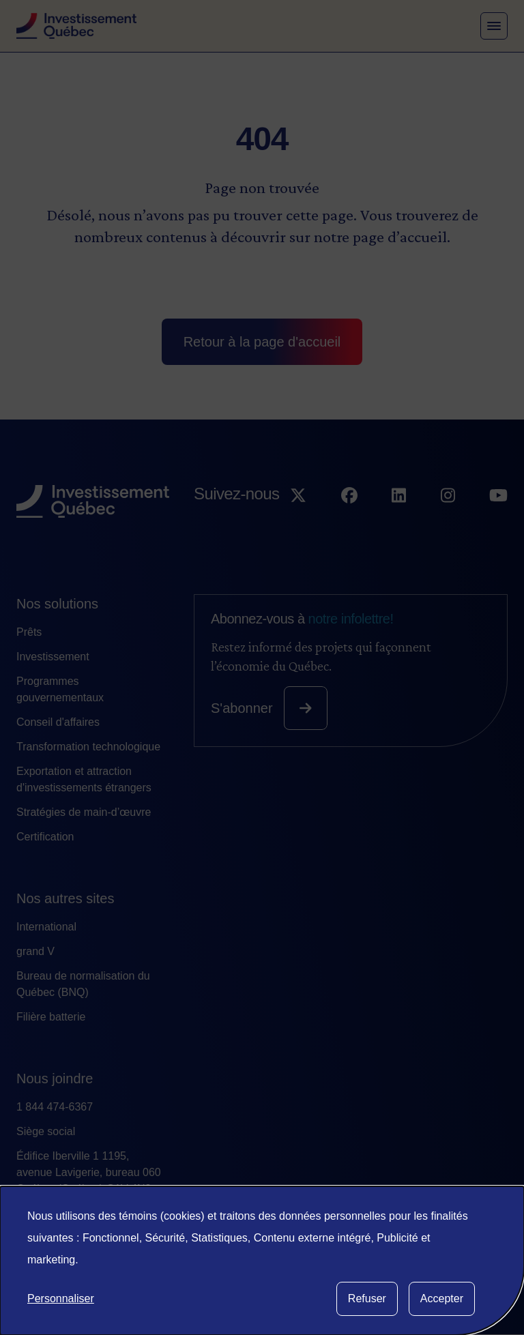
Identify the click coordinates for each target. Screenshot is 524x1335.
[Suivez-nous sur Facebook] (349, 520)
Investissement (52, 656)
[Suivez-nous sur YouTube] (498, 520)
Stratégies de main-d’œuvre (83, 812)
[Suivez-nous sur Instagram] (448, 520)
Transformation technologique (88, 746)
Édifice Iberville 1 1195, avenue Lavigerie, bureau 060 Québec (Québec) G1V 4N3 (88, 1172)
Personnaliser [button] (60, 1298)
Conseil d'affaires (58, 722)
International (46, 927)
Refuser (367, 1298)
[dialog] (262, 1260)
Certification (45, 836)
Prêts (29, 632)
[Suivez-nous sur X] (298, 520)
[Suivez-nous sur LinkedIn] (399, 520)
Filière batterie (50, 1017)
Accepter (441, 1298)
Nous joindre (54, 1078)
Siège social (45, 1131)
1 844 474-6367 (54, 1107)
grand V (35, 951)
